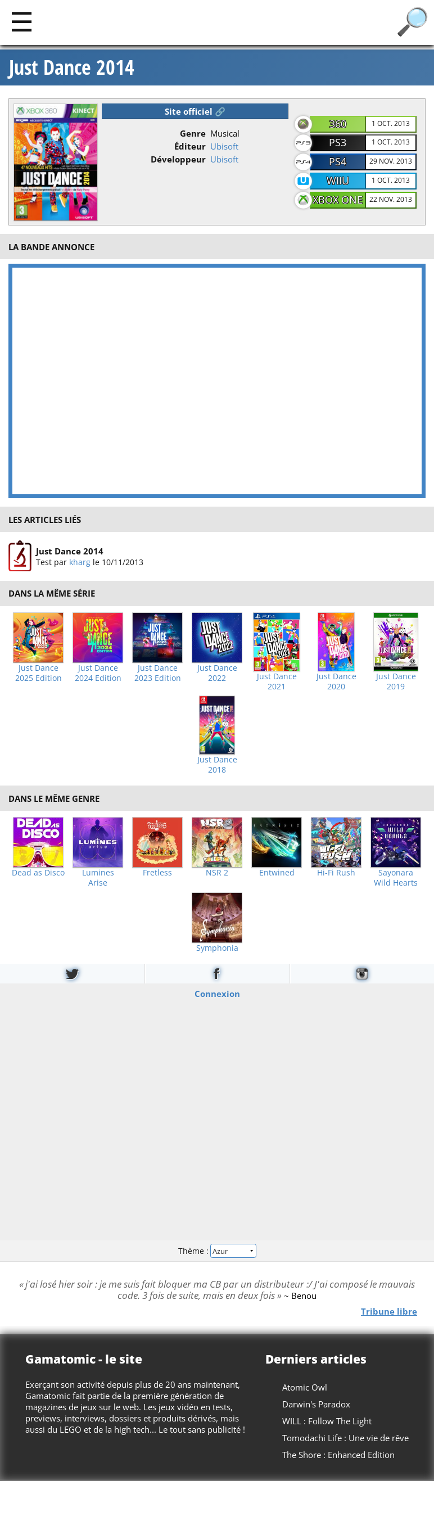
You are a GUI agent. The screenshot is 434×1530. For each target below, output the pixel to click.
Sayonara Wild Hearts (396, 878)
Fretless (157, 873)
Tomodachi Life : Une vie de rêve (345, 1437)
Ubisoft (224, 146)
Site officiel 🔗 (195, 111)
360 (337, 123)
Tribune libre (389, 1311)
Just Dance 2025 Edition (38, 673)
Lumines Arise (98, 878)
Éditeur (190, 146)
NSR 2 (217, 873)
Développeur (178, 159)
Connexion (217, 993)
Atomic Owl (304, 1387)
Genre (193, 133)
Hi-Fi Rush (336, 873)
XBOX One (338, 199)
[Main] (21, 21)
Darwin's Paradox (316, 1404)
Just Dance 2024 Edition (98, 673)
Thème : (217, 1250)
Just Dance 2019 (396, 681)
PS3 (337, 142)
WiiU (338, 180)
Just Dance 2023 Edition (157, 673)
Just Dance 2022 (217, 673)
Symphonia (217, 948)
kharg (80, 562)
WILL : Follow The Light (327, 1421)
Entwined (277, 873)
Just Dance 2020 (336, 681)
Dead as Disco (38, 873)
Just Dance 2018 (217, 765)
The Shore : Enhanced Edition (338, 1454)
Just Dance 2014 (71, 67)
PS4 (337, 161)
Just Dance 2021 (277, 681)
